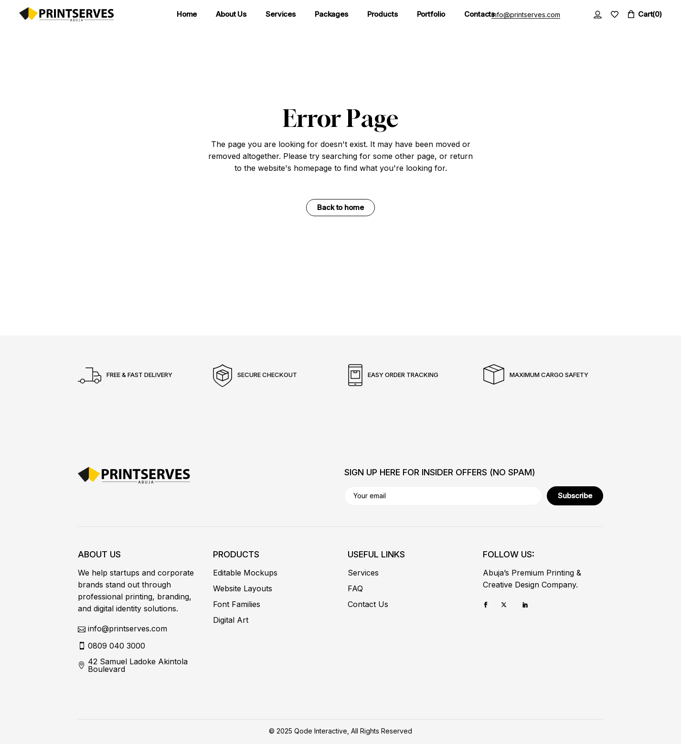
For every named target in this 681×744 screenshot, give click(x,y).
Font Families (236, 604)
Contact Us (368, 604)
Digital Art (230, 620)
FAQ (355, 588)
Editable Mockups (245, 572)
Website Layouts (242, 588)
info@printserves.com (525, 14)
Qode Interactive (320, 731)
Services (363, 572)
